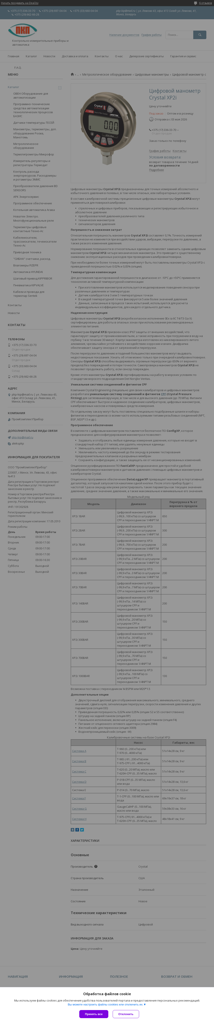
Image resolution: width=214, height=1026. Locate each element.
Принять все (94, 1014)
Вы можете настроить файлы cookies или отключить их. (105, 1004)
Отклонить (125, 1014)
